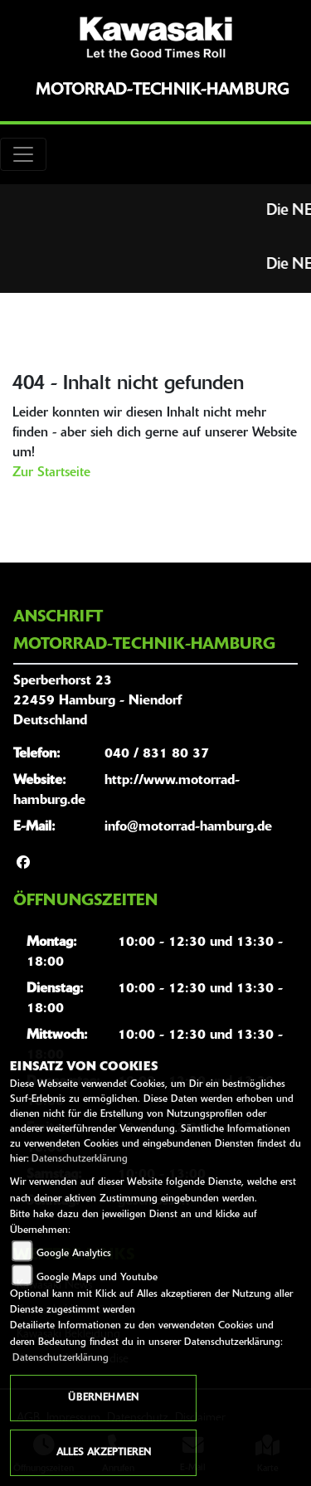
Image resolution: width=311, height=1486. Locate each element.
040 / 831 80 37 (156, 754)
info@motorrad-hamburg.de (188, 827)
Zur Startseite (51, 473)
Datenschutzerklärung (80, 1159)
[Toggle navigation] (23, 154)
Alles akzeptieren (103, 1453)
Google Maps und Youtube (97, 1278)
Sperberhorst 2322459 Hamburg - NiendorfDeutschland (97, 701)
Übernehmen (103, 1398)
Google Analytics (73, 1254)
